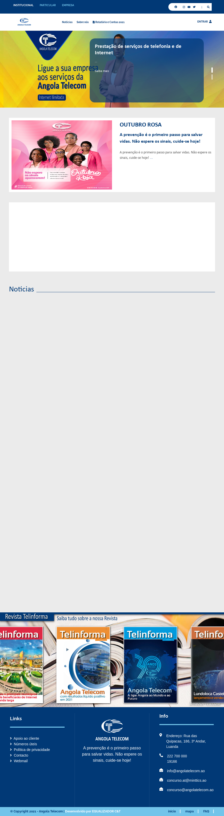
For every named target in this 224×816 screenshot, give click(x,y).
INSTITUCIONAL (23, 5)
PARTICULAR (48, 5)
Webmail (19, 761)
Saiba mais (102, 71)
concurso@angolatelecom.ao (186, 790)
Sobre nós (83, 22)
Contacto (19, 755)
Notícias (67, 22)
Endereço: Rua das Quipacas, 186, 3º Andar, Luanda (182, 741)
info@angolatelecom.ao (182, 771)
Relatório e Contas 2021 (109, 22)
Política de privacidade (30, 750)
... (151, 158)
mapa (189, 811)
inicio (172, 811)
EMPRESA (68, 5)
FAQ (206, 811)
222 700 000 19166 (173, 759)
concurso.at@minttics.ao (183, 780)
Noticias (21, 290)
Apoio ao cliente (24, 738)
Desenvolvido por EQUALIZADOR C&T (92, 811)
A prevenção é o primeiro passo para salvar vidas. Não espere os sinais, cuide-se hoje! (161, 138)
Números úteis (23, 744)
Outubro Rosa (141, 125)
